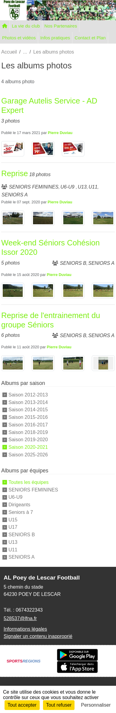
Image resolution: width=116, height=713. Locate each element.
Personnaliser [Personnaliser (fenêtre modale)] (96, 705)
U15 (12, 519)
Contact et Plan (90, 37)
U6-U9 (15, 497)
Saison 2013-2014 (28, 402)
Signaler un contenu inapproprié (38, 636)
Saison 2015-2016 (28, 417)
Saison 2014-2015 (28, 409)
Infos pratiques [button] (55, 37)
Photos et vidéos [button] (19, 37)
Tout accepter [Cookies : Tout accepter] (22, 705)
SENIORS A (21, 557)
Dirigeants (19, 504)
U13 (12, 542)
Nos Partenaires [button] (61, 25)
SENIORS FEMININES (33, 489)
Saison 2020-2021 (28, 447)
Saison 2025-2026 (28, 454)
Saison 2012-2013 (28, 394)
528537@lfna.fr (20, 618)
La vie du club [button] (26, 25)
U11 (12, 549)
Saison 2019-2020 (28, 439)
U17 (12, 527)
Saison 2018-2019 (28, 432)
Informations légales (25, 629)
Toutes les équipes (28, 482)
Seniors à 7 (20, 512)
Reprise (14, 173)
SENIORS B (21, 534)
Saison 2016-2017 (28, 424)
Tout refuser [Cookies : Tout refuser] (58, 705)
